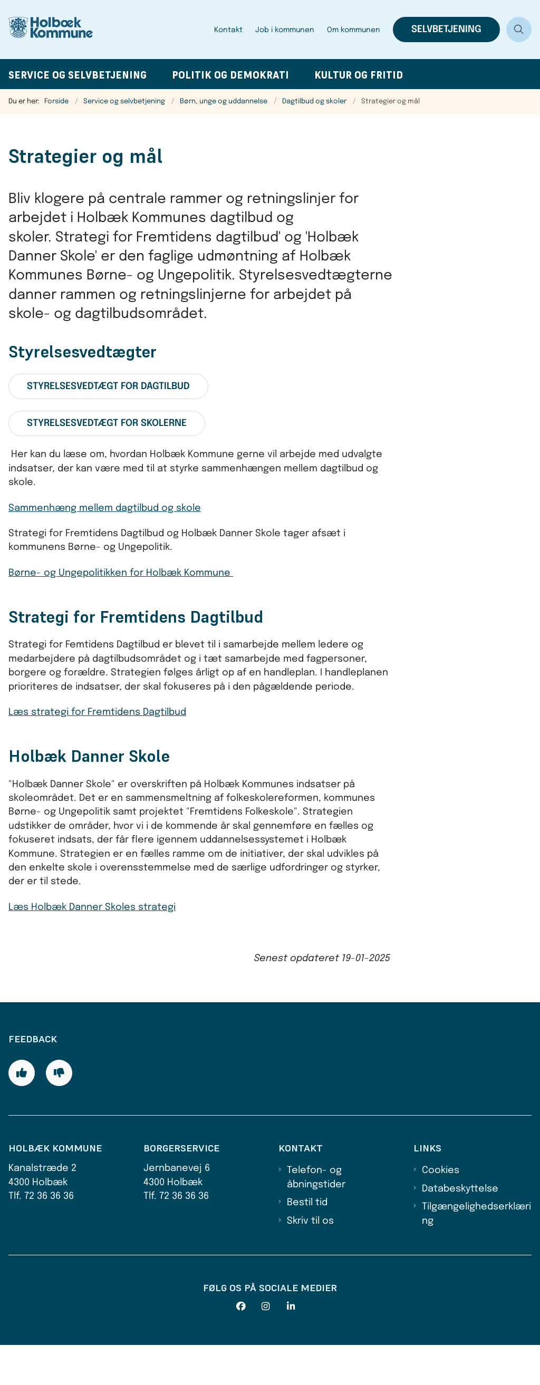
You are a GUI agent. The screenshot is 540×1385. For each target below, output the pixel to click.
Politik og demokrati (230, 75)
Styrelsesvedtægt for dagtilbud (108, 386)
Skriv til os (310, 1260)
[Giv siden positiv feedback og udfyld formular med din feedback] (21, 1112)
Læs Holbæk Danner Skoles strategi (92, 907)
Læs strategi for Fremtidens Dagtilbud (97, 712)
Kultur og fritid (358, 75)
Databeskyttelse (460, 1228)
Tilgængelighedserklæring (476, 1253)
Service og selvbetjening (77, 75)
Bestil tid (307, 1242)
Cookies (440, 1210)
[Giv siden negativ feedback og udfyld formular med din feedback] (59, 1112)
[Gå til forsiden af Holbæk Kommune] (62, 29)
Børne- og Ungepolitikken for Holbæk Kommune (120, 573)
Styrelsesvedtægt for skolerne (107, 423)
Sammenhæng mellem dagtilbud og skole (104, 508)
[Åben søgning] (519, 29)
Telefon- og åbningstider (316, 1217)
